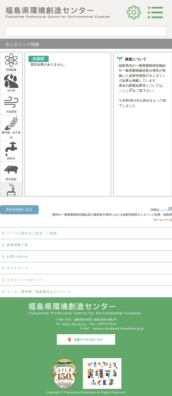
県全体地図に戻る (19, 209)
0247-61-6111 (74, 323)
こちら (126, 90)
